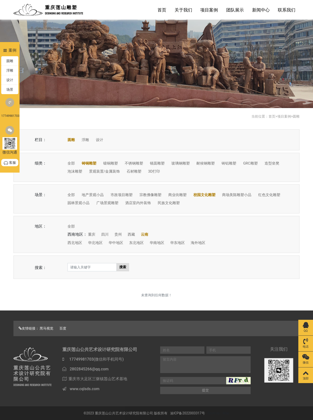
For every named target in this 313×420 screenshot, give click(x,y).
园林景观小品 (78, 203)
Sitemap (214, 413)
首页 (161, 9)
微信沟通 (9, 140)
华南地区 (157, 243)
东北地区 (136, 243)
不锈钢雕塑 (134, 163)
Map (226, 413)
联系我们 (286, 9)
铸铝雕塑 (229, 163)
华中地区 (116, 243)
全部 (71, 163)
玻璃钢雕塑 (180, 163)
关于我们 (183, 9)
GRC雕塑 (250, 163)
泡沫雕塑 (74, 171)
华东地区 (177, 243)
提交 (205, 390)
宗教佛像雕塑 (150, 195)
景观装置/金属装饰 (104, 171)
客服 (10, 163)
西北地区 (74, 243)
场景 (9, 89)
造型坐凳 (272, 163)
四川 (105, 234)
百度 (62, 328)
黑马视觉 (46, 328)
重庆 (91, 234)
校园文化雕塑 (204, 195)
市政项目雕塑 (122, 195)
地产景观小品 (93, 195)
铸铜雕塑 (89, 163)
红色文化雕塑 (269, 195)
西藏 (131, 234)
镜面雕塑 (157, 163)
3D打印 (154, 171)
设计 (99, 140)
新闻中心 (261, 9)
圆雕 (296, 116)
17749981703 (9, 108)
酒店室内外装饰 (138, 203)
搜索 (122, 267)
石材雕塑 (134, 171)
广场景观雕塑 (107, 203)
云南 (144, 234)
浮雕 (85, 140)
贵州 (118, 234)
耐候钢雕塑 (205, 163)
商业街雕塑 (177, 195)
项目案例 (209, 9)
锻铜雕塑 (110, 163)
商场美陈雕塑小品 (236, 195)
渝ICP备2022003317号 (187, 413)
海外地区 (198, 243)
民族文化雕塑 (169, 203)
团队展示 (235, 9)
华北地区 (95, 243)
